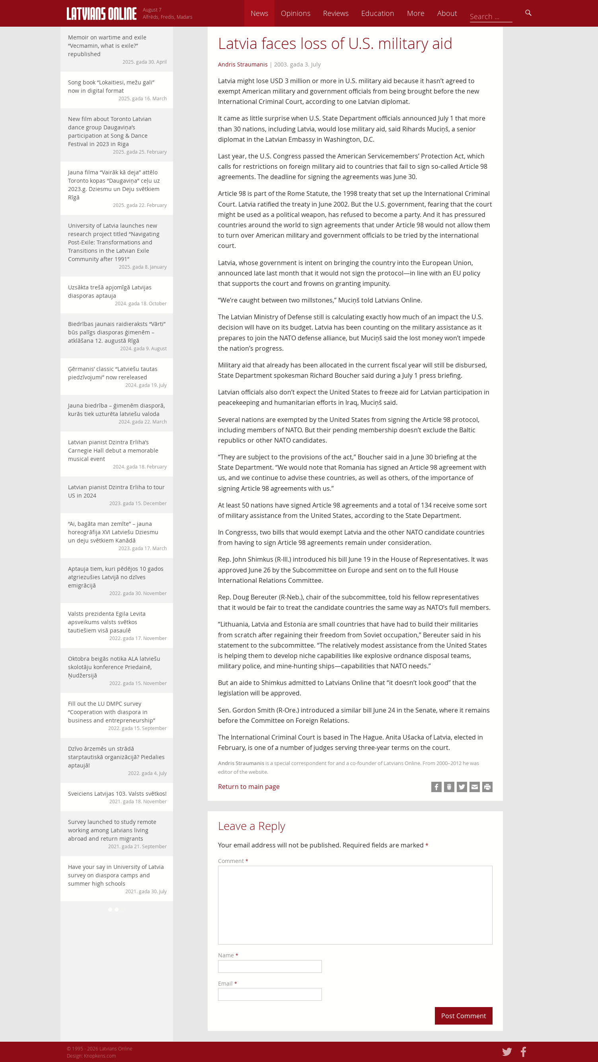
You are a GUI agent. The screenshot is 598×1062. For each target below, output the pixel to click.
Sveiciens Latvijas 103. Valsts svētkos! (117, 797)
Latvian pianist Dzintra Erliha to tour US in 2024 (117, 495)
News (314, 13)
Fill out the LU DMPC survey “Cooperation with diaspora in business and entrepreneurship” (117, 716)
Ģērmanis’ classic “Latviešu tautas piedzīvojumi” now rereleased (117, 376)
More (471, 13)
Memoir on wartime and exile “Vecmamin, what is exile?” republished (117, 49)
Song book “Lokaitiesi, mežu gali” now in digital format (117, 90)
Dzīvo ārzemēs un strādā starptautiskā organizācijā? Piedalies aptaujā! (117, 761)
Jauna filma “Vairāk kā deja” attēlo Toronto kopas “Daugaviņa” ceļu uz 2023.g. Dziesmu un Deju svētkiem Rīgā (117, 188)
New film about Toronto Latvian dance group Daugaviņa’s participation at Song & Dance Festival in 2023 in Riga (117, 135)
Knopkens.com (100, 1055)
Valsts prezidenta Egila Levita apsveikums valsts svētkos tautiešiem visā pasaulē (117, 626)
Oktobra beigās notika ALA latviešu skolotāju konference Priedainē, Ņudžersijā (117, 671)
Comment (233, 861)
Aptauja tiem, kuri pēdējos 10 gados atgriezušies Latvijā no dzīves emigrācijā (117, 581)
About (502, 13)
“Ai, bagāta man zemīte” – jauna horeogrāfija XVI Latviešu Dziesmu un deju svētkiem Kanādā (117, 536)
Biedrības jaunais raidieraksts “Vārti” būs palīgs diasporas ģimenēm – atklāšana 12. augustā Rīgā (117, 336)
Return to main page (249, 786)
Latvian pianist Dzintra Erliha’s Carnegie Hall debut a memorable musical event (117, 454)
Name (228, 955)
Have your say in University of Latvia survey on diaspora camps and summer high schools (117, 879)
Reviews (391, 13)
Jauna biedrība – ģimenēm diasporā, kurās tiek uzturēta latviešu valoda (117, 413)
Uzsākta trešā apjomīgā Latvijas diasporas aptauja (117, 295)
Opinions (351, 13)
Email (227, 983)
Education (433, 13)
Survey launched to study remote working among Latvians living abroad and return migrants (117, 834)
